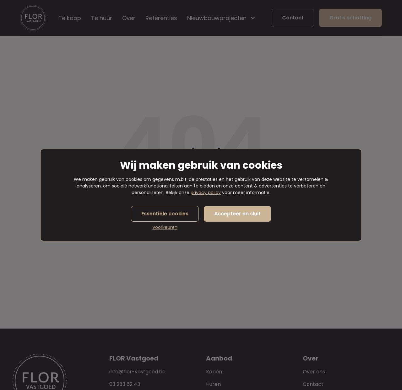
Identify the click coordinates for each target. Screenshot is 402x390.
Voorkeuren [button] (164, 227)
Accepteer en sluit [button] (237, 213)
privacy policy (206, 192)
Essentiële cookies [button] (164, 213)
